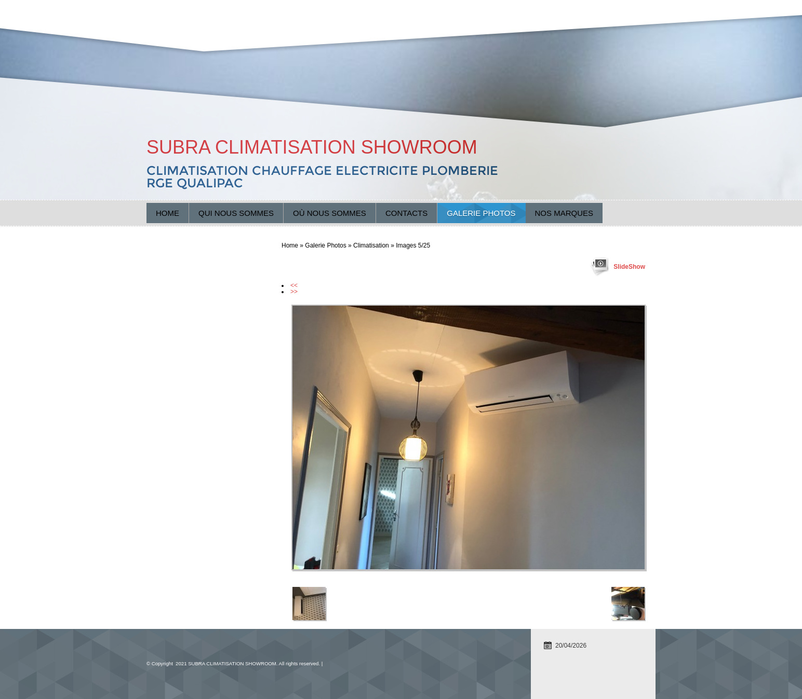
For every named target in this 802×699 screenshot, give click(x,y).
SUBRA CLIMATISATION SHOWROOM (311, 147)
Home (167, 213)
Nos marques (564, 213)
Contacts (406, 213)
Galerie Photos (481, 213)
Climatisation (371, 245)
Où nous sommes (329, 213)
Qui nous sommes (236, 213)
